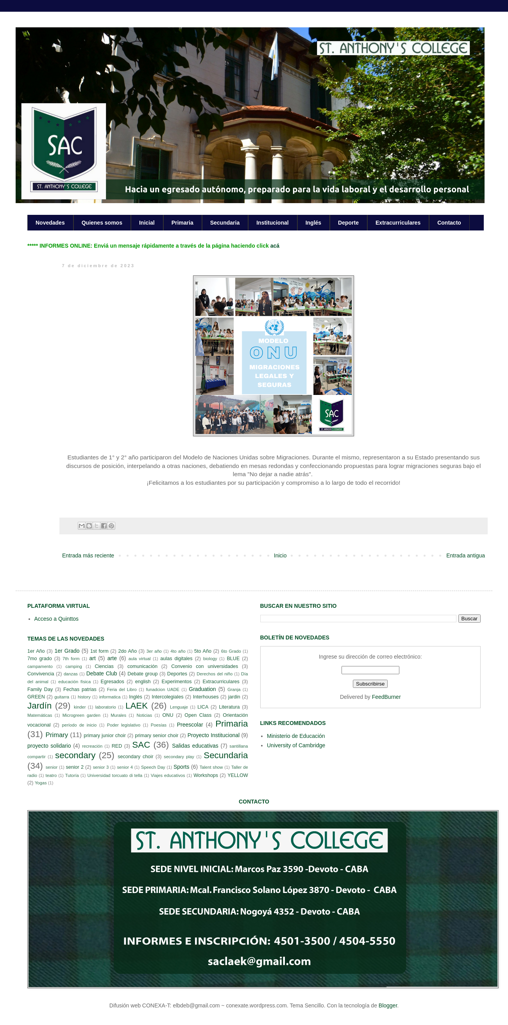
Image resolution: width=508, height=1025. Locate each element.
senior (51, 767)
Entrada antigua (465, 555)
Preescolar (190, 724)
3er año (154, 651)
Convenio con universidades (204, 666)
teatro (51, 775)
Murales (118, 715)
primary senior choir (156, 735)
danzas (71, 673)
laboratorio (105, 707)
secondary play (179, 756)
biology (210, 658)
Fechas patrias (80, 689)
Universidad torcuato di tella (115, 775)
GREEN (36, 697)
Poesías (158, 725)
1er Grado (66, 651)
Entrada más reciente (88, 555)
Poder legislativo (123, 725)
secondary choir (135, 756)
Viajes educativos (168, 775)
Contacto (449, 223)
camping (73, 666)
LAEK (136, 706)
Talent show (211, 767)
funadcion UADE (162, 689)
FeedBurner (386, 697)
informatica (110, 697)
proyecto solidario (49, 746)
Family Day (40, 689)
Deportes (177, 674)
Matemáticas (39, 715)
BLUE (233, 658)
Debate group (142, 674)
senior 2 (74, 767)
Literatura (229, 707)
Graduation (202, 689)
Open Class (197, 715)
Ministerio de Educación (296, 736)
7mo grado (39, 658)
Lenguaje (179, 707)
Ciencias (104, 666)
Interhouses (206, 697)
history (84, 697)
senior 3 (101, 767)
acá (274, 246)
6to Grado (231, 651)
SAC (141, 745)
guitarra (61, 697)
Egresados (112, 681)
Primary (56, 735)
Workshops (205, 775)
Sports (181, 767)
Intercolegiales (167, 697)
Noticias (144, 715)
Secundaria (225, 223)
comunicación (142, 666)
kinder (80, 707)
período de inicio (79, 725)
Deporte (348, 223)
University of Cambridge (296, 745)
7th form (71, 658)
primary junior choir (105, 735)
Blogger (388, 1005)
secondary (75, 755)
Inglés (313, 223)
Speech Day (153, 767)
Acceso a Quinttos (56, 619)
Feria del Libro (122, 689)
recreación (92, 746)
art (92, 658)
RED (117, 746)
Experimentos (177, 681)
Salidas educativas (195, 746)
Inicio (280, 555)
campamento (40, 666)
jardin (234, 697)
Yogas (41, 782)
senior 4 (124, 767)
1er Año (36, 651)
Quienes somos (102, 223)
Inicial (147, 223)
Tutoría (72, 775)
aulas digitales (176, 658)
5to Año (202, 651)
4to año (178, 651)
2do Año (127, 651)
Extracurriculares (398, 223)
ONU (168, 715)
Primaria (182, 223)
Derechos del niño (215, 673)
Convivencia (40, 674)
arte (112, 658)
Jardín (39, 706)
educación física (74, 681)
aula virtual (140, 658)
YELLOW (237, 775)
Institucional (272, 223)
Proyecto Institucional (214, 735)
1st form (99, 651)
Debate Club (101, 673)
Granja (234, 689)
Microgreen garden (81, 715)
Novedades (50, 223)
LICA (202, 707)
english (143, 681)
